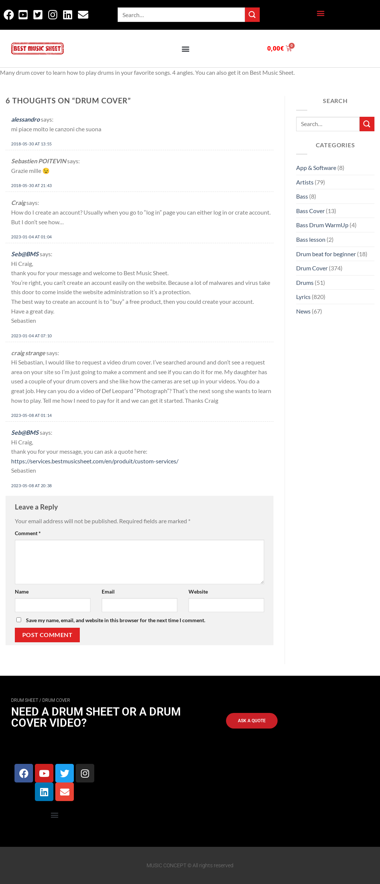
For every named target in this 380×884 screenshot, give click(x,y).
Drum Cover (312, 267)
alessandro (25, 119)
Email (108, 591)
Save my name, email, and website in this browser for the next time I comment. (115, 620)
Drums (305, 282)
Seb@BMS (25, 253)
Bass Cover (310, 210)
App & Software (316, 167)
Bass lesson (310, 239)
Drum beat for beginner (326, 253)
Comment (28, 533)
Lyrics (303, 296)
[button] (320, 13)
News (303, 311)
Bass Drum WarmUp (322, 224)
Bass (302, 196)
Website (198, 591)
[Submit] (252, 14)
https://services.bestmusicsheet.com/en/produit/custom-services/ (94, 460)
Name (22, 591)
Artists (305, 182)
